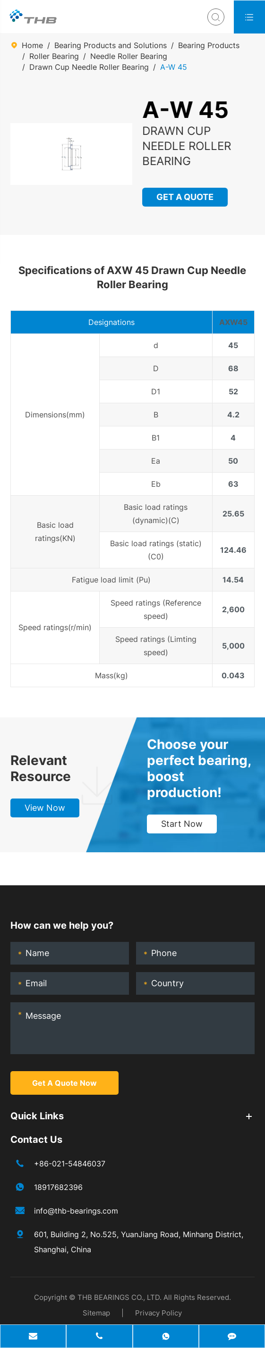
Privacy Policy (158, 1312)
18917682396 (58, 1187)
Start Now (182, 824)
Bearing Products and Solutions (110, 45)
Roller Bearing (54, 56)
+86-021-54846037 (69, 1163)
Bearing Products (208, 45)
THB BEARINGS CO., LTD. (119, 1297)
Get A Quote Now (64, 1083)
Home (32, 45)
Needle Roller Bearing (128, 56)
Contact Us (36, 1139)
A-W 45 (173, 67)
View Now (45, 808)
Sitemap (96, 1312)
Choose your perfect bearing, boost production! (199, 768)
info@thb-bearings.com (76, 1210)
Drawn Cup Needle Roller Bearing (89, 67)
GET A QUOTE (185, 197)
